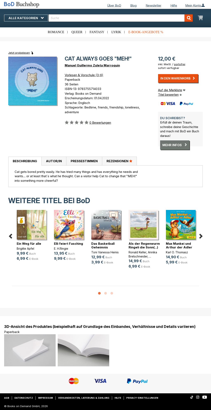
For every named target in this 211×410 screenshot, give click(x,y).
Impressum (45, 397)
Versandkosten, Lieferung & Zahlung (83, 397)
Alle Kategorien (26, 18)
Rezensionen (119, 161)
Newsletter (153, 5)
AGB (6, 397)
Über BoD (114, 5)
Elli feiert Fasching (68, 244)
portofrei (179, 64)
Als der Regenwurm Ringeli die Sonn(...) (144, 245)
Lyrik (116, 32)
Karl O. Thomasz (177, 252)
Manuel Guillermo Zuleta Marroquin (92, 65)
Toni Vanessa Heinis (105, 252)
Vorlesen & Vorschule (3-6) (84, 75)
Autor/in (54, 161)
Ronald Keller (137, 252)
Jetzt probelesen (19, 52)
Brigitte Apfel (25, 248)
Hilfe (173, 5)
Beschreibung (25, 161)
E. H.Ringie (61, 248)
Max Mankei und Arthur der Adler (179, 245)
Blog (133, 5)
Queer (77, 32)
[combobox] (121, 18)
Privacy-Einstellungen (142, 397)
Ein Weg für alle (29, 244)
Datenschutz (23, 397)
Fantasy (97, 32)
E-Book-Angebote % (145, 32)
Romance (56, 32)
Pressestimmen (84, 161)
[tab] (24, 161)
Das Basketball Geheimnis (103, 245)
